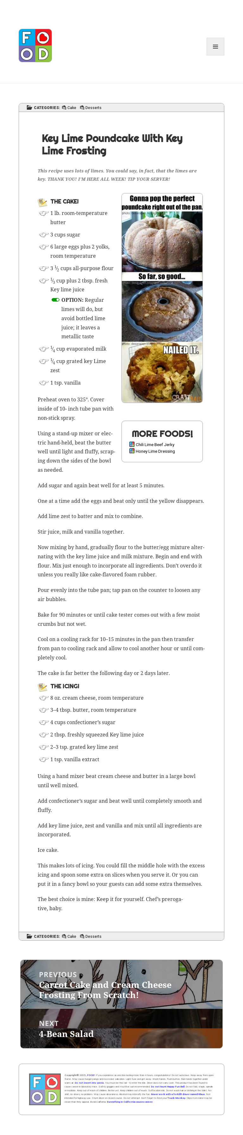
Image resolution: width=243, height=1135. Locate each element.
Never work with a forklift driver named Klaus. (178, 1094)
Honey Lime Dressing (155, 451)
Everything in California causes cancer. (130, 1101)
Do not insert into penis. (89, 1082)
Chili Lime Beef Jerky (155, 444)
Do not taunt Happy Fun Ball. (168, 1086)
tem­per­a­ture (92, 213)
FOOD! (91, 1075)
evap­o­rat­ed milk (86, 348)
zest (55, 370)
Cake (71, 108)
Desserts (93, 108)
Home (45, 1089)
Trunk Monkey (176, 1098)
